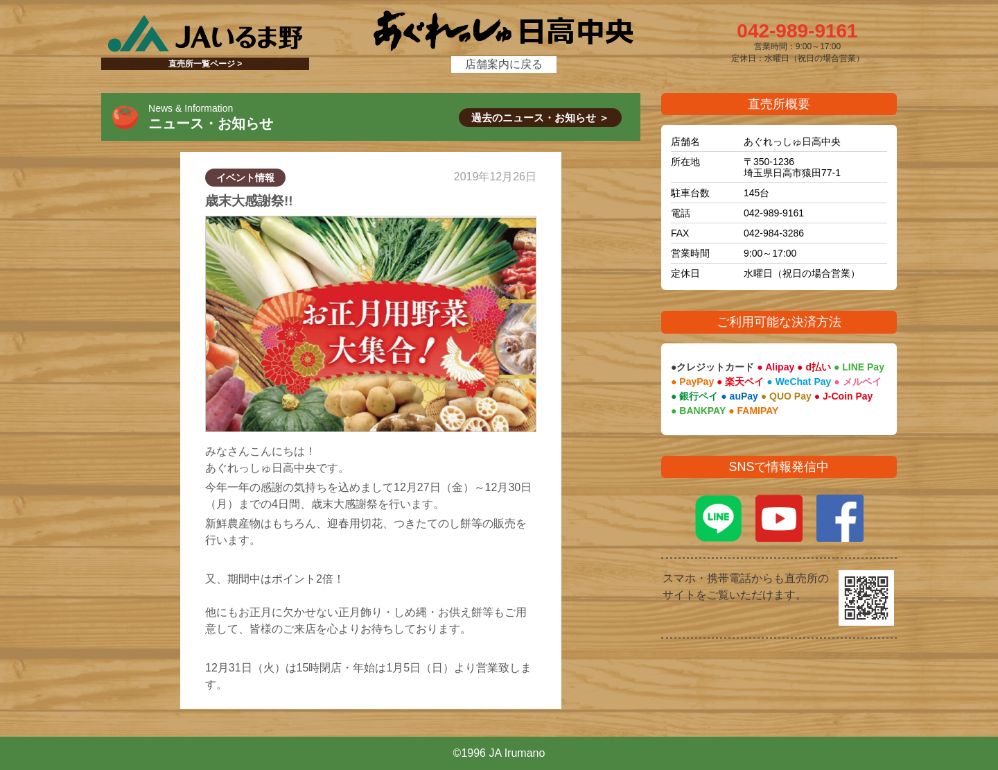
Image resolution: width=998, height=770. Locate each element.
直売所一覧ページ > (205, 64)
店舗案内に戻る (504, 64)
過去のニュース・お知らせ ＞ (540, 117)
